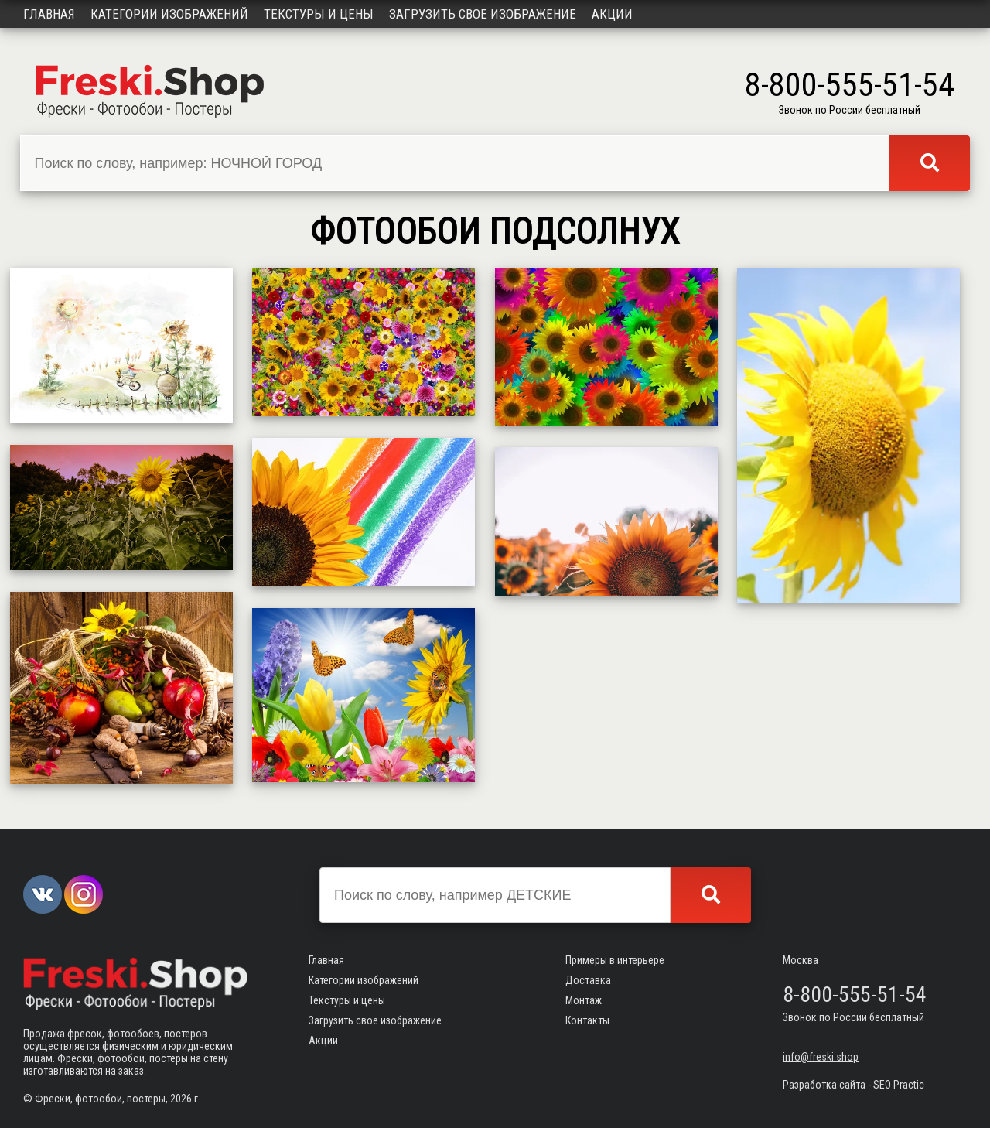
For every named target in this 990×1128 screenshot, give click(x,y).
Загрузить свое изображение (482, 14)
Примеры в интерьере (614, 960)
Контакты (587, 1020)
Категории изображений (169, 14)
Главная (49, 14)
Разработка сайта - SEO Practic (853, 1084)
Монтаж (583, 1000)
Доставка (588, 980)
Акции (612, 14)
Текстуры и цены (319, 14)
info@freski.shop (821, 1057)
